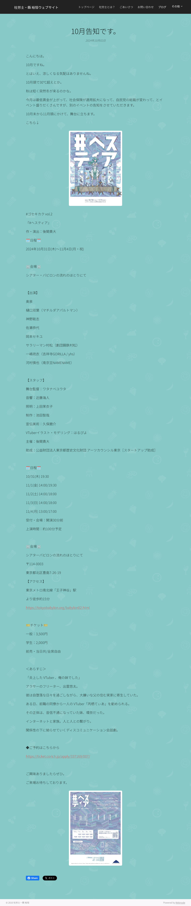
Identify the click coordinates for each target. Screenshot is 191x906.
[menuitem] (94, 7)
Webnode (180, 902)
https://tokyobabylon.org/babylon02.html (58, 607)
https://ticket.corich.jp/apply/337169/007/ (58, 756)
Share (33, 878)
